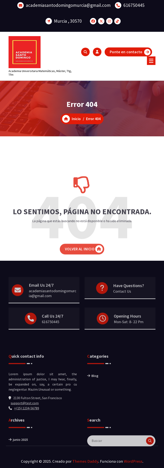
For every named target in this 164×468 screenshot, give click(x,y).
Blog (94, 392)
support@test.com (25, 419)
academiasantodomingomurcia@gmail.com (68, 4)
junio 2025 (20, 447)
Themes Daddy (85, 461)
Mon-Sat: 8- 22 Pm (129, 327)
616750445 (134, 4)
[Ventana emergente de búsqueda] (85, 52)
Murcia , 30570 (68, 20)
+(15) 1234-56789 (26, 424)
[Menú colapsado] (151, 60)
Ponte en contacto (130, 52)
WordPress (133, 461)
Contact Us (122, 298)
